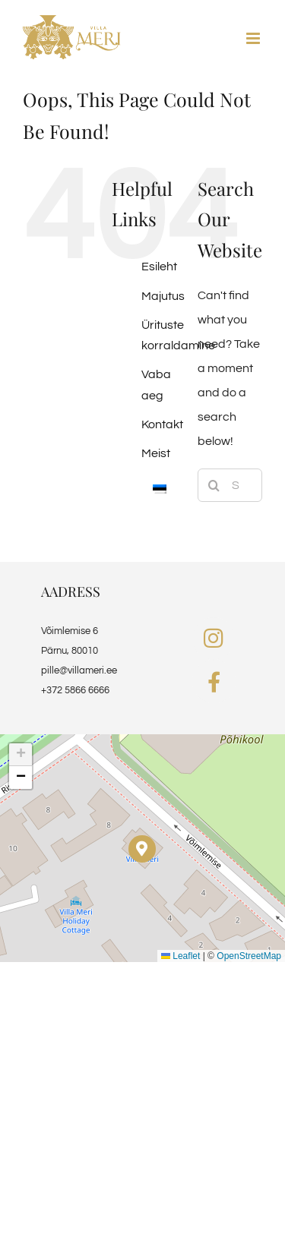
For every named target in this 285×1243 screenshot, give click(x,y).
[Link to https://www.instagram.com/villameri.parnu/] (213, 638)
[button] (141, 848)
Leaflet (180, 956)
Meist (155, 453)
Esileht (159, 266)
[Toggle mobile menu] (254, 38)
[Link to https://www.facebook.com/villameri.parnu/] (214, 681)
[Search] (214, 485)
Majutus (163, 296)
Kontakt (162, 424)
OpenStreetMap (249, 956)
